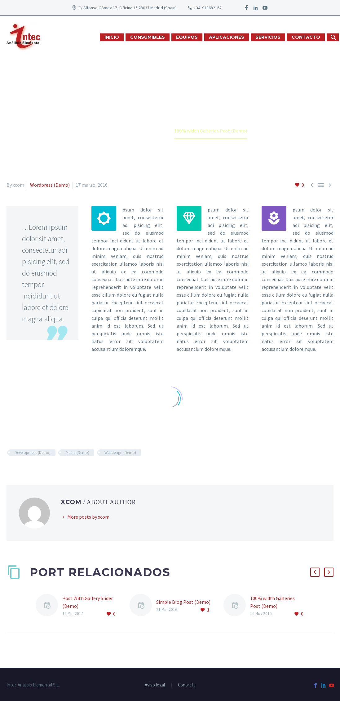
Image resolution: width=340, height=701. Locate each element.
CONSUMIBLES (147, 37)
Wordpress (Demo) (50, 185)
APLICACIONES (226, 37)
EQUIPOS (187, 37)
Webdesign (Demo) (120, 452)
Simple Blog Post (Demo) (183, 602)
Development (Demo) (33, 452)
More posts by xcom (88, 517)
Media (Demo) (77, 452)
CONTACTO (306, 37)
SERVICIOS (267, 37)
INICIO (111, 37)
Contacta (187, 685)
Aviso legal (155, 685)
